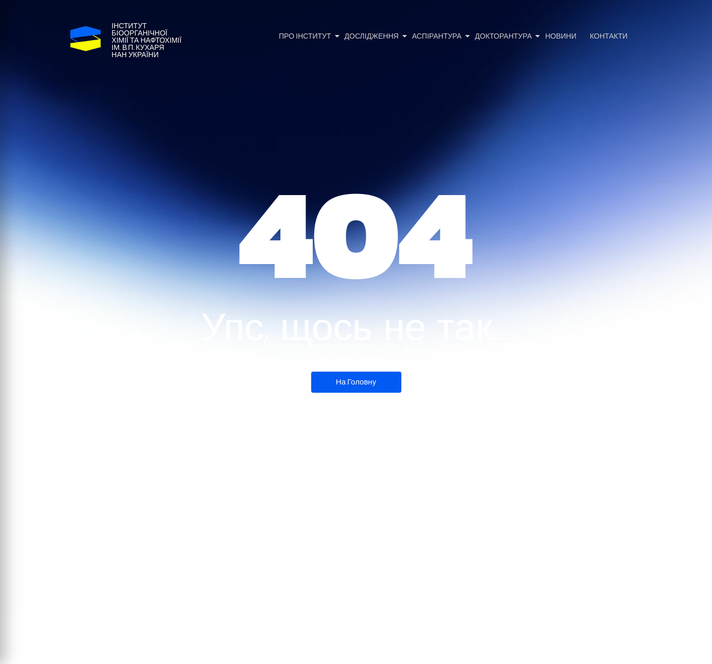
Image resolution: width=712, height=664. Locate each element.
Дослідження (372, 36)
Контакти (609, 36)
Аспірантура (437, 36)
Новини (561, 36)
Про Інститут (305, 36)
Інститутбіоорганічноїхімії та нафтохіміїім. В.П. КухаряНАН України (147, 40)
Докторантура (504, 36)
